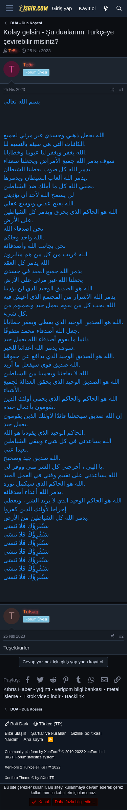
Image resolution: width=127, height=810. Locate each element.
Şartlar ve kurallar (48, 733)
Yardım (12, 739)
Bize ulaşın (15, 733)
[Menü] (9, 8)
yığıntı (43, 689)
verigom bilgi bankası (79, 689)
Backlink (74, 696)
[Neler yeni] (105, 8)
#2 (121, 636)
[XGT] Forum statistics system (40, 757)
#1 (121, 89)
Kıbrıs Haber (17, 689)
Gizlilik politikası (86, 733)
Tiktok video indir (41, 696)
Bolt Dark (16, 723)
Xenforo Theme (30, 778)
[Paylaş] (112, 90)
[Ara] (119, 8)
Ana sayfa (33, 739)
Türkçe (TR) (48, 723)
